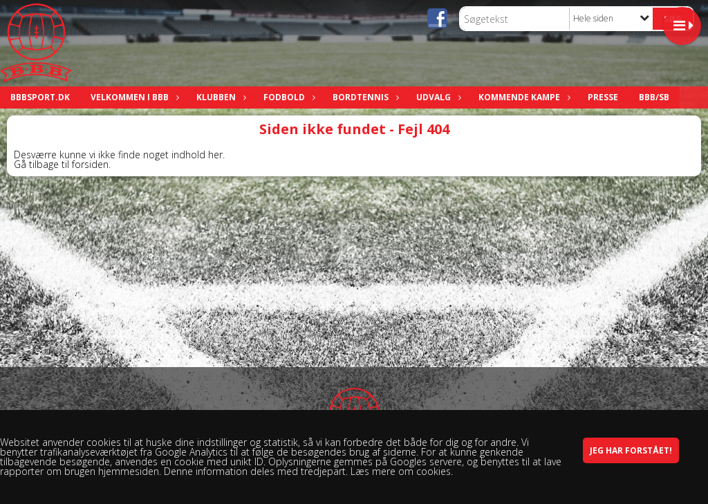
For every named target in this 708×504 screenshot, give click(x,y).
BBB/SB (654, 97)
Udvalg (437, 97)
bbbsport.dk (40, 97)
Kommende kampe (522, 97)
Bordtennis (364, 97)
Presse (603, 97)
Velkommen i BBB (133, 97)
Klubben (219, 97)
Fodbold (287, 97)
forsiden (90, 164)
